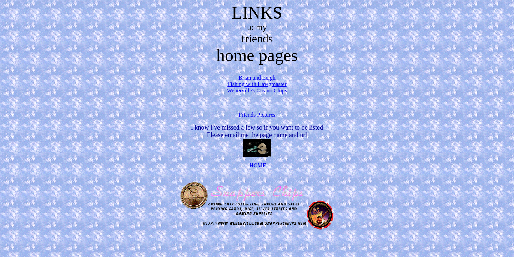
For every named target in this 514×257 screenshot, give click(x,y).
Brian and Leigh (257, 78)
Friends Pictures (257, 115)
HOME (257, 165)
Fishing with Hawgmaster (256, 84)
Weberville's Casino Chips (257, 90)
